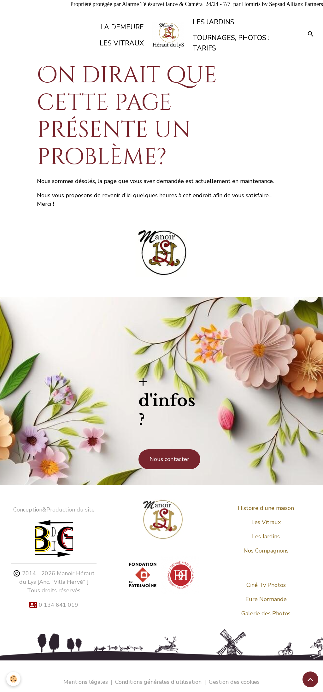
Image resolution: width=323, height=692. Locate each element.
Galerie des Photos (266, 613)
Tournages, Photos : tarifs (231, 43)
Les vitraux (122, 43)
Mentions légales (85, 682)
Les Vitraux (266, 522)
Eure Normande (266, 599)
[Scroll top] (310, 679)
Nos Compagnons (266, 550)
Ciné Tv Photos (266, 585)
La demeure (122, 27)
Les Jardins (213, 22)
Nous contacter (169, 459)
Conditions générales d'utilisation (158, 682)
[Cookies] (13, 679)
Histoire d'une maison (266, 508)
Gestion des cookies (234, 682)
